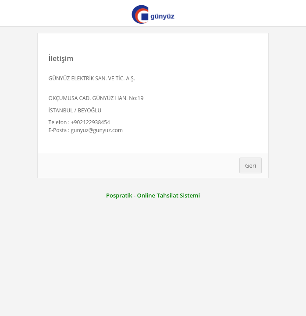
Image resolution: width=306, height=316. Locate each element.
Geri (250, 165)
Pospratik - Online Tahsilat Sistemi (153, 195)
